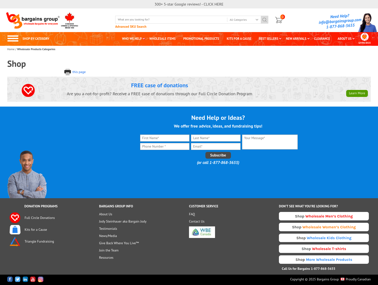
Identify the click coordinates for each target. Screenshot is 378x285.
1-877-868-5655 (340, 26)
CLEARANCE (322, 39)
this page (75, 72)
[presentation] (218, 176)
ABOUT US (345, 39)
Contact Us (196, 221)
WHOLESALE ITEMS (162, 39)
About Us (105, 214)
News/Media (108, 236)
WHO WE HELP (132, 39)
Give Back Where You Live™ (119, 243)
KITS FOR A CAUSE (239, 39)
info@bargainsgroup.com (340, 21)
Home (10, 49)
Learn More (357, 93)
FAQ (192, 214)
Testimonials (108, 228)
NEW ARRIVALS (296, 39)
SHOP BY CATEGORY (28, 39)
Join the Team (109, 250)
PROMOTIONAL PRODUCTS (201, 39)
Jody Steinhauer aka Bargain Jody (123, 221)
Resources (106, 257)
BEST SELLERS (268, 39)
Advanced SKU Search (131, 26)
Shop (324, 216)
